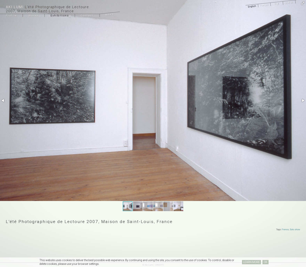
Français (264, 5)
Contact (87, 15)
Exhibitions (60, 15)
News (109, 14)
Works (34, 15)
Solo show (295, 229)
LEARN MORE (251, 262)
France (285, 229)
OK (265, 262)
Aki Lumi (15, 7)
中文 (276, 3)
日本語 (289, 2)
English (252, 6)
